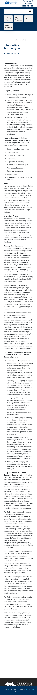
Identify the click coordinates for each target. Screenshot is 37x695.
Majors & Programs (18, 19)
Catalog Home (8, 19)
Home (5, 40)
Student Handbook (8, 26)
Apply (13, 689)
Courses (29, 19)
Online (18, 692)
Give (31, 689)
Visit (6, 689)
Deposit (22, 689)
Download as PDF (11, 53)
